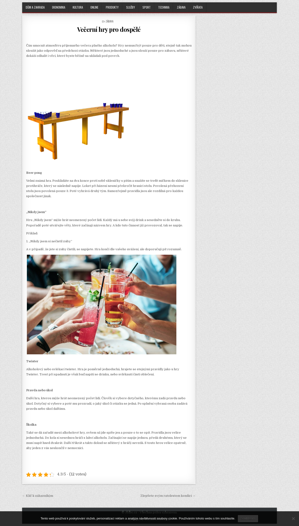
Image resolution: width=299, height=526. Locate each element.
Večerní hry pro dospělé (109, 29)
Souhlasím (248, 518)
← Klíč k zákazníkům (37, 495)
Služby (130, 7)
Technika (163, 7)
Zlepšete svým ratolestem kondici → (168, 495)
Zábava (181, 7)
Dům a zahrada (35, 7)
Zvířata (198, 7)
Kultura (78, 7)
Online (94, 7)
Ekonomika (58, 7)
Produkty (112, 7)
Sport (146, 7)
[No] (293, 518)
